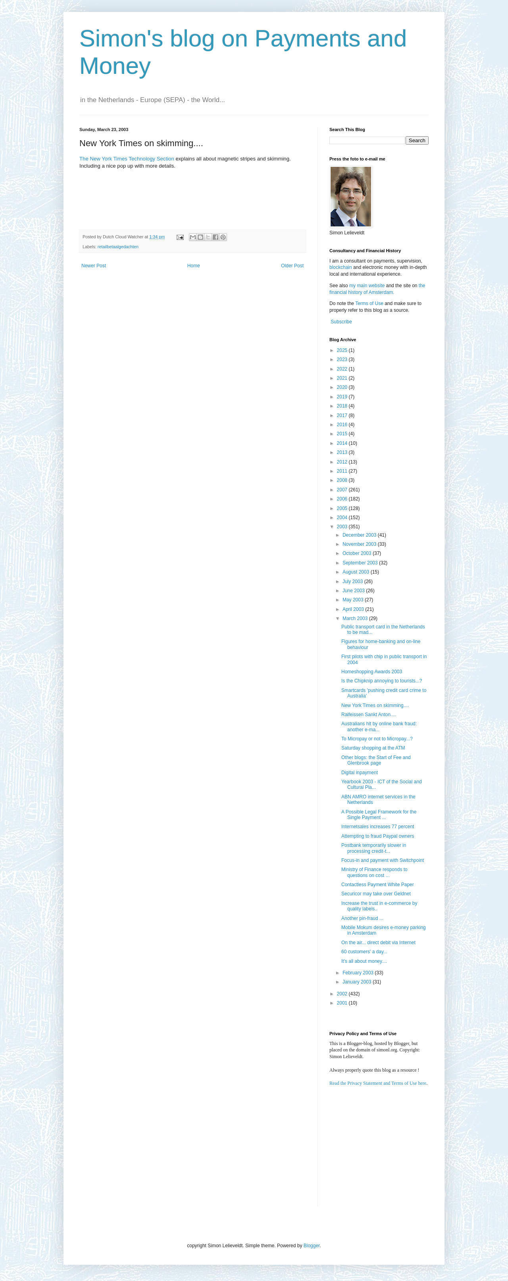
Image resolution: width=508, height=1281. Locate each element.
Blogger (312, 1245)
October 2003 (358, 553)
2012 (343, 462)
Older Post (292, 266)
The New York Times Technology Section (126, 159)
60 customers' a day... (364, 951)
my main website (367, 285)
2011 (343, 471)
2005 (343, 508)
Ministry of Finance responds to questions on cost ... (374, 872)
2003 (343, 526)
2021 (343, 378)
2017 (343, 415)
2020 (343, 387)
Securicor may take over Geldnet (376, 894)
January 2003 (358, 982)
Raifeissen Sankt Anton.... (368, 714)
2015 (343, 434)
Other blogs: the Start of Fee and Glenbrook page (376, 760)
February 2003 (359, 973)
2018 (343, 406)
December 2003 (360, 535)
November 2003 (360, 544)
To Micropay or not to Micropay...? (377, 739)
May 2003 (354, 600)
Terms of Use (369, 303)
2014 (343, 443)
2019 (343, 397)
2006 (343, 499)
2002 (343, 994)
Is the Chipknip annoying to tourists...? (381, 681)
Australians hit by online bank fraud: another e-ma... (379, 726)
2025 (343, 350)
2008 (343, 480)
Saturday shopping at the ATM (373, 748)
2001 (343, 1003)
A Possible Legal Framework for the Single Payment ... (378, 814)
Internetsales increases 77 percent (377, 826)
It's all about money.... (364, 961)
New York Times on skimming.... (375, 705)
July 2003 (353, 581)
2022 (343, 369)
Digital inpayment (359, 772)
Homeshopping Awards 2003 (371, 671)
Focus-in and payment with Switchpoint (382, 860)
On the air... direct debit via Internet (378, 942)
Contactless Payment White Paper (377, 884)
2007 (343, 490)
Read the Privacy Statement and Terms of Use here (377, 1083)
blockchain (341, 267)
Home (193, 266)
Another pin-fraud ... (362, 918)
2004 (343, 517)
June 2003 (354, 590)
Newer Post (93, 266)
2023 (343, 359)
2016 (343, 424)
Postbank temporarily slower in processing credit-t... (373, 848)
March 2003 (356, 618)
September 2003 (361, 563)
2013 (343, 452)
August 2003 (357, 572)
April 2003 (354, 609)
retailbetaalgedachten (118, 246)
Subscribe (341, 322)
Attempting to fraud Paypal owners (377, 836)
